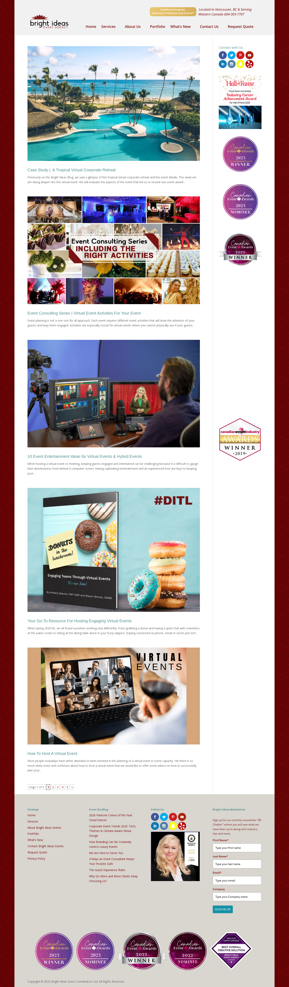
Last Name (220, 856)
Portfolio (157, 27)
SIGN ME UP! (223, 909)
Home (91, 27)
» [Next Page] (72, 787)
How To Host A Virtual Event (52, 753)
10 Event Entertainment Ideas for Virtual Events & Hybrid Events (84, 456)
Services (108, 27)
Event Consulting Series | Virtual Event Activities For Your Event (84, 313)
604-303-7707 (234, 14)
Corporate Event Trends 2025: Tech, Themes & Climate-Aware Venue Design (112, 831)
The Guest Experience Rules (107, 870)
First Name (221, 840)
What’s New (180, 27)
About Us (133, 27)
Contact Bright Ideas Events (45, 846)
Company (219, 889)
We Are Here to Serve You (106, 853)
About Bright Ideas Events (44, 828)
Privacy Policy (36, 858)
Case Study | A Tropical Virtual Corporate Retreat (71, 170)
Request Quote (240, 27)
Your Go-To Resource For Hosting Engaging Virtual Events (79, 621)
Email (217, 872)
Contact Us (209, 27)
